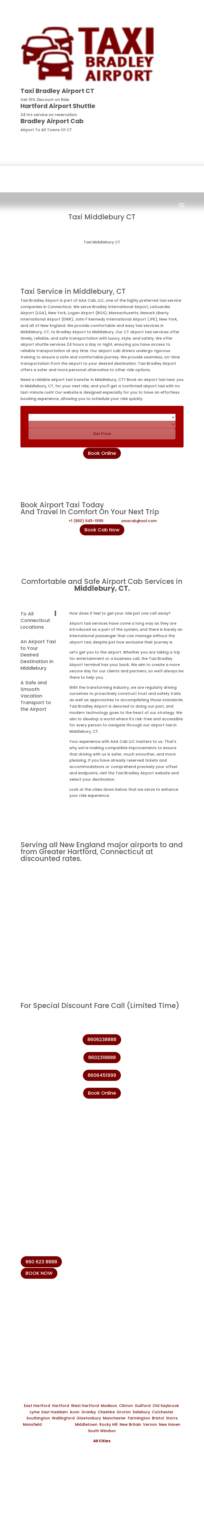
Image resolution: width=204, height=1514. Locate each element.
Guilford (143, 1405)
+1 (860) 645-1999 (86, 520)
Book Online (102, 453)
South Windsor (102, 1430)
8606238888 (164, 138)
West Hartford (85, 1405)
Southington (38, 1418)
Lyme (35, 1412)
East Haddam (54, 1412)
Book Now (103, 209)
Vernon (150, 1424)
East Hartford (37, 1405)
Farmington (139, 1418)
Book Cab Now (102, 529)
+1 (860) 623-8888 (47, 1316)
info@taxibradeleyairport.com (60, 1328)
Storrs (172, 1418)
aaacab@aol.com (139, 520)
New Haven (169, 1424)
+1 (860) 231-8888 (47, 1304)
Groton (124, 1412)
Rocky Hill (108, 1424)
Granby (88, 1412)
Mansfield (32, 1424)
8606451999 (102, 1075)
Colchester (162, 1412)
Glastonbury (88, 1418)
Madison (109, 1405)
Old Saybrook (165, 1405)
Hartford (60, 1405)
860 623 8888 (41, 1261)
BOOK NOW (39, 1273)
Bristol (158, 1418)
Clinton (126, 1405)
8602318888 (102, 1057)
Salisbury (141, 1412)
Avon (74, 1412)
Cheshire (106, 1412)
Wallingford (63, 1418)
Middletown (86, 1424)
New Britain (130, 1424)
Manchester (114, 1418)
